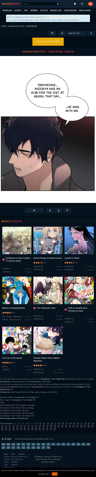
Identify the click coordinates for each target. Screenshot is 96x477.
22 (85, 423)
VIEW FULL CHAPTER (48, 41)
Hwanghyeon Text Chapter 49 (23, 400)
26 (6, 426)
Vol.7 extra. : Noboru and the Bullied (17, 317)
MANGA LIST (56, 10)
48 (89, 426)
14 (55, 423)
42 (66, 426)
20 (78, 423)
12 (48, 423)
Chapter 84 (68, 267)
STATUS (44, 10)
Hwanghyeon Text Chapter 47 (26, 397)
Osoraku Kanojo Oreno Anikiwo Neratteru (46, 359)
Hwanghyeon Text (38, 381)
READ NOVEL (85, 10)
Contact (7, 457)
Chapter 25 (68, 322)
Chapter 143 (38, 267)
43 (70, 426)
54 (17, 429)
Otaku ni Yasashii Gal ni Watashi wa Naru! (77, 309)
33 (32, 426)
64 (55, 429)
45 (77, 426)
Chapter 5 (6, 269)
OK (55, 474)
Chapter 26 (68, 319)
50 (2, 429)
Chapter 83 (68, 270)
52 (10, 429)
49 (92, 426)
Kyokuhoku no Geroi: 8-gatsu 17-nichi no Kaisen (18, 259)
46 (81, 426)
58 (32, 429)
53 (13, 429)
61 (43, 429)
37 (47, 426)
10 (40, 423)
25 (2, 426)
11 (44, 423)
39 (55, 426)
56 (25, 429)
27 (10, 426)
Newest (14, 457)
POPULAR (7, 10)
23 (89, 423)
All (3, 444)
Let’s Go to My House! (12, 358)
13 (52, 423)
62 (47, 429)
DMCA (6, 467)
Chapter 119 (38, 319)
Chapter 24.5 (38, 369)
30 (21, 426)
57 (29, 429)
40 (59, 426)
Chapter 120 (38, 316)
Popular (14, 464)
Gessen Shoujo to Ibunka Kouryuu (47, 258)
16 (63, 423)
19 (74, 423)
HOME (4, 26)
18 (70, 423)
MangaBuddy (5, 381)
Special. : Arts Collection (12, 320)
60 (40, 429)
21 (82, 423)
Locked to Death (71, 258)
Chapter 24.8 (38, 373)
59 (36, 429)
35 (40, 426)
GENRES (34, 10)
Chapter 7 (6, 370)
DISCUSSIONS (70, 10)
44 (73, 426)
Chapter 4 (6, 272)
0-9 (8, 444)
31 (25, 426)
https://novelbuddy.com (60, 16)
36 (43, 426)
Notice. (5, 367)
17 (67, 423)
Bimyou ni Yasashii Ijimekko (13, 308)
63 (51, 429)
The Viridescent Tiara (46, 308)
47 (85, 426)
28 (13, 426)
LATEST (17, 10)
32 (29, 426)
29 (17, 426)
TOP (26, 10)
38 (51, 426)
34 (36, 426)
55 (21, 429)
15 (59, 423)
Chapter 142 (38, 270)
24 (93, 423)
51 (6, 429)
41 (62, 426)
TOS (6, 464)
